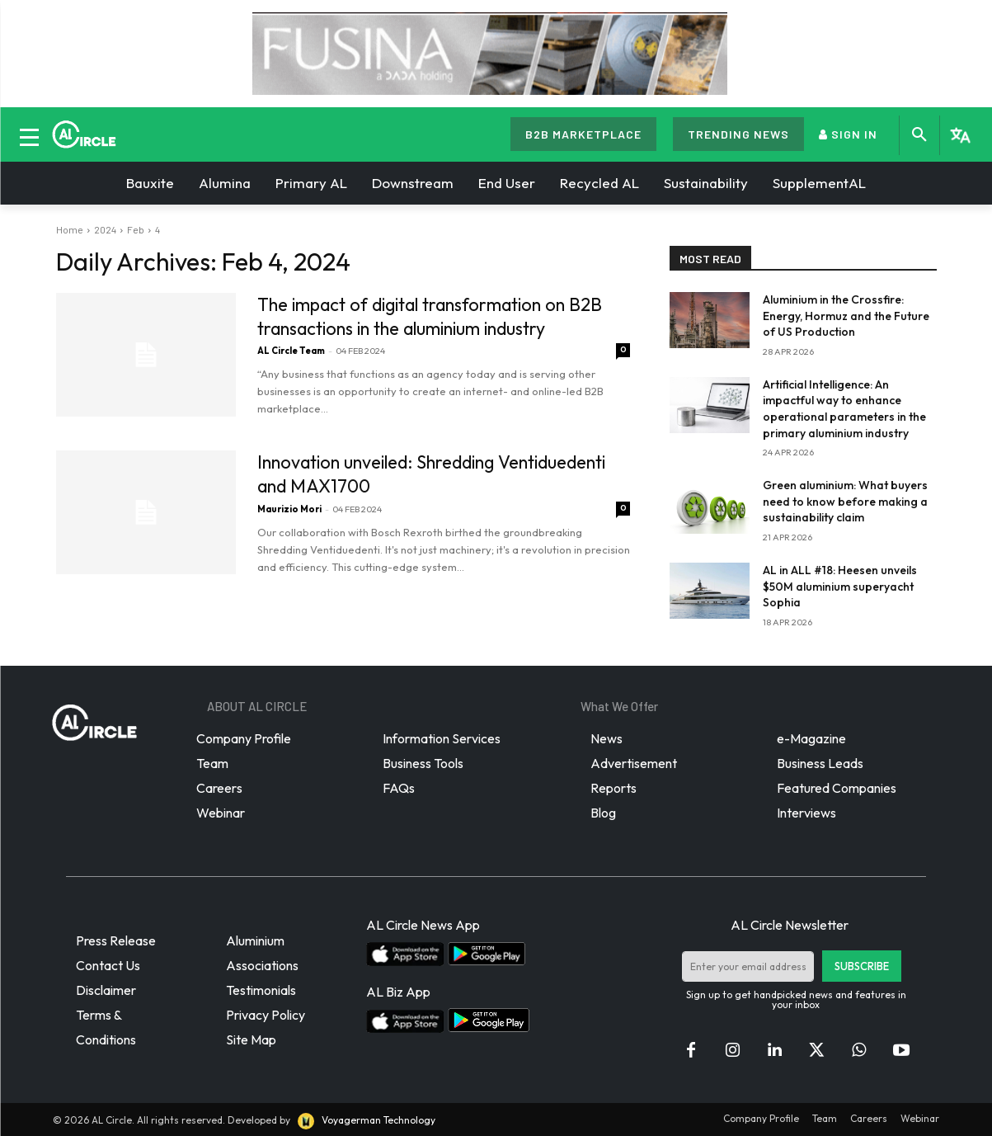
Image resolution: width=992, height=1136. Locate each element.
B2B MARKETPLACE (583, 134)
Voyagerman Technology (365, 1120)
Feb (135, 229)
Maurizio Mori (289, 506)
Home (69, 229)
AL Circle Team (291, 350)
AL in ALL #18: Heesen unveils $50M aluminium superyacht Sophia (840, 586)
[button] (919, 135)
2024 (105, 229)
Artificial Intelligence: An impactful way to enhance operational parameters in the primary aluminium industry (844, 409)
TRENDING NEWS (738, 134)
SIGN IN (848, 134)
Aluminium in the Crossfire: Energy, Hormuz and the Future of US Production (846, 315)
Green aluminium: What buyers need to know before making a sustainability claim (845, 501)
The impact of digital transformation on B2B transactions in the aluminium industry (435, 316)
